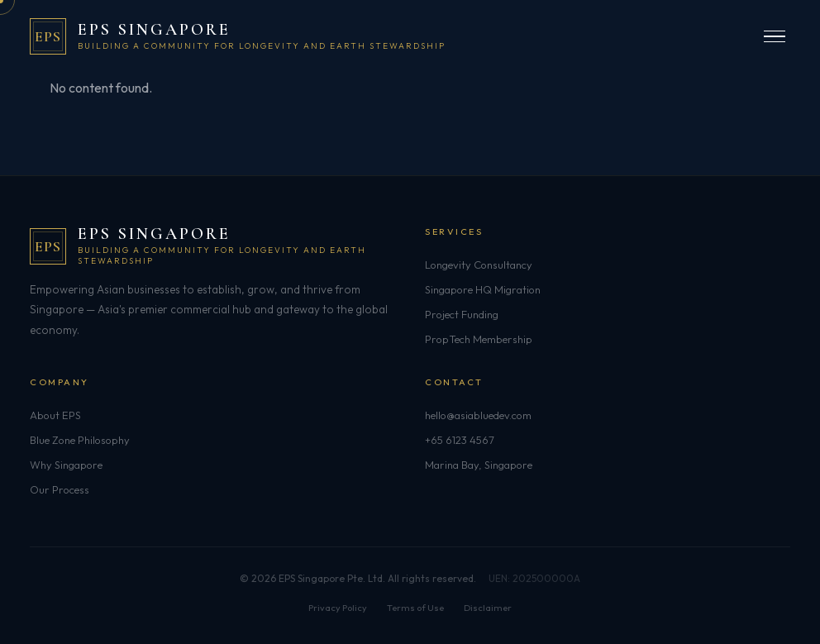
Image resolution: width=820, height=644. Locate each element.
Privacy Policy (337, 607)
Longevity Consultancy (478, 264)
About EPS (55, 415)
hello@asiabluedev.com (478, 415)
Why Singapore (66, 464)
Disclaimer (488, 607)
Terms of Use (415, 607)
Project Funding (461, 314)
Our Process (59, 489)
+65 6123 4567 (459, 439)
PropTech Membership (478, 339)
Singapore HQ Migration (483, 289)
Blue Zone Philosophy (80, 439)
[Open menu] (774, 37)
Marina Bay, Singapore (478, 464)
